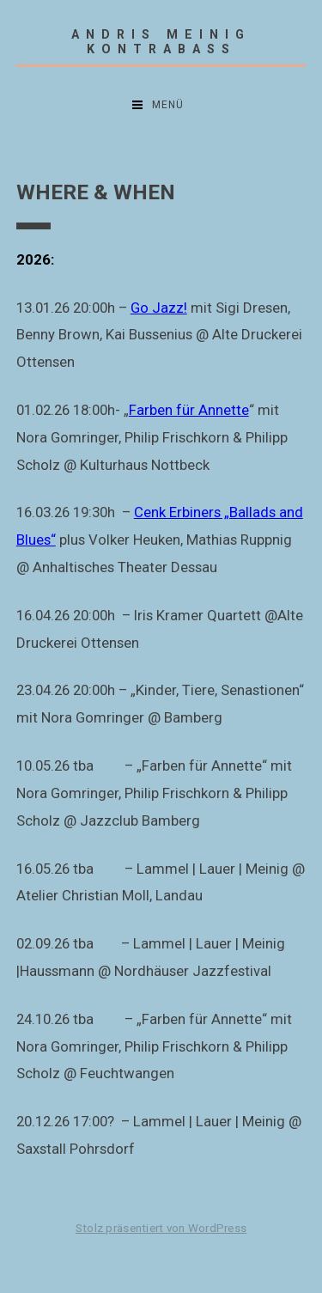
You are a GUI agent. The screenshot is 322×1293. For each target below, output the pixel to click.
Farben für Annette (189, 409)
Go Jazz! (159, 307)
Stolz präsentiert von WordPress (161, 1228)
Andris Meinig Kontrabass (161, 41)
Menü (168, 105)
